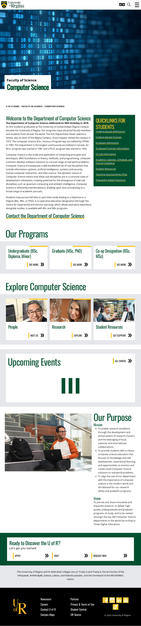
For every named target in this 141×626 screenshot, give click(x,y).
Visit (56, 556)
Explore (78, 335)
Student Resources (106, 168)
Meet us (34, 335)
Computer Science (54, 106)
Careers (44, 604)
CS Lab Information (106, 154)
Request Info (100, 556)
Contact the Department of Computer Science (45, 215)
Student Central (78, 609)
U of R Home (12, 106)
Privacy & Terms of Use (82, 604)
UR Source (75, 614)
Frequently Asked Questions (111, 180)
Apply (18, 556)
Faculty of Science (31, 106)
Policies (74, 599)
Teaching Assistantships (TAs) (111, 174)
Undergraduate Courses (109, 137)
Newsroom (46, 599)
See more (33, 264)
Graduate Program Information (112, 148)
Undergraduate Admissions (110, 131)
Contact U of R (48, 609)
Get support (119, 335)
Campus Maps (48, 614)
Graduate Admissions (107, 142)
